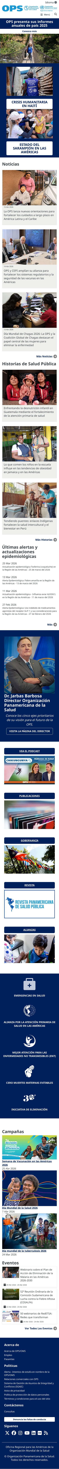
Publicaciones (29, 795)
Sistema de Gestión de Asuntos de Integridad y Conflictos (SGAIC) (29, 1385)
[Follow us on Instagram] (20, 1433)
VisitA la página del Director (29, 731)
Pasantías (9, 1359)
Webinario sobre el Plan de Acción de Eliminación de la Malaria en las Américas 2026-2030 (36, 1275)
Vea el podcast (29, 751)
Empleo (8, 1355)
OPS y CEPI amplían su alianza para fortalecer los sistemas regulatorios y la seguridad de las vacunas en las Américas (29, 276)
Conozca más (29, 31)
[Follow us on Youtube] (27, 1433)
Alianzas (29, 929)
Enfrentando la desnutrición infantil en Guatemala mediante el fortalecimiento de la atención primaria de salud (29, 411)
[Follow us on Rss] (46, 1433)
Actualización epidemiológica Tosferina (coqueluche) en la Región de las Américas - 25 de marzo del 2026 (29, 568)
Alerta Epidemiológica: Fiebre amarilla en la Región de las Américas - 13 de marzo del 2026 (28, 582)
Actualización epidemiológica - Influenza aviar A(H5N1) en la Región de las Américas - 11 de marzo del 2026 (29, 595)
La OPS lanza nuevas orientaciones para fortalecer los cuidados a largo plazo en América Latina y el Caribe (29, 215)
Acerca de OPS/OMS (15, 1351)
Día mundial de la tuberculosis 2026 (24, 1250)
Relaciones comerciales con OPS (21, 1379)
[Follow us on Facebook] (14, 1433)
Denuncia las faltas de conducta (29, 1419)
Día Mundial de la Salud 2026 (20, 1208)
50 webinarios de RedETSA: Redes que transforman (36, 1315)
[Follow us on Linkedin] (34, 1433)
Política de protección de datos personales (26, 1394)
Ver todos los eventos (38, 1328)
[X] (7, 1433)
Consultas (9, 1411)
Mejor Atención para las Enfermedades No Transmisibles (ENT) (29, 1054)
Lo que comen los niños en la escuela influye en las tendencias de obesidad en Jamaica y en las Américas (27, 468)
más (49, 624)
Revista (29, 885)
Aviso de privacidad (14, 1390)
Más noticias (44, 356)
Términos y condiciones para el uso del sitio (27, 1398)
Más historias (43, 539)
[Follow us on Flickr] (40, 1433)
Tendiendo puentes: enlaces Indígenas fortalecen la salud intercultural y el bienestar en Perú (28, 524)
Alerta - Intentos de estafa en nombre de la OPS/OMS (26, 1373)
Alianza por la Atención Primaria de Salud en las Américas (29, 1023)
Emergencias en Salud (29, 995)
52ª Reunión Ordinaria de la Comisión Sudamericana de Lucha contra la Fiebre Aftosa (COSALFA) (37, 1297)
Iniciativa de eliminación (29, 1109)
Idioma (51, 2)
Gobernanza (29, 840)
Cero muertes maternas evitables (29, 1082)
